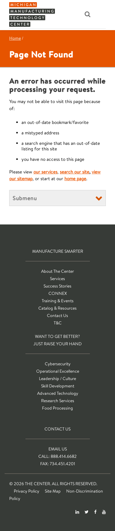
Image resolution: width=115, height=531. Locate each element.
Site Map (53, 491)
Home (15, 38)
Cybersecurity (58, 364)
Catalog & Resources (57, 308)
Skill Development (57, 386)
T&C (58, 323)
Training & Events (58, 300)
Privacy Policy (26, 491)
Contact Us (57, 315)
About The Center (57, 271)
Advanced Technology (57, 393)
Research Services (57, 400)
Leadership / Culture (57, 378)
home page (75, 178)
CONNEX (57, 293)
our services (45, 172)
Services (57, 278)
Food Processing (57, 408)
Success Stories (57, 286)
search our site (74, 172)
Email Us (57, 449)
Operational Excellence (57, 371)
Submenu (25, 198)
